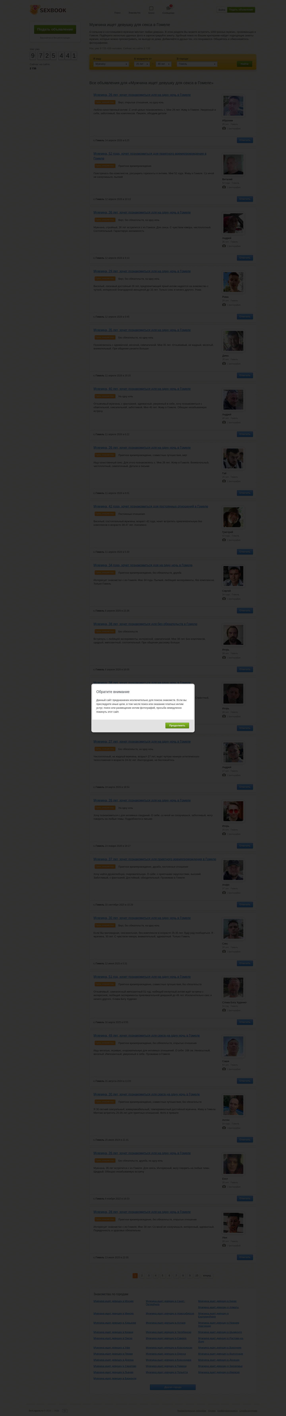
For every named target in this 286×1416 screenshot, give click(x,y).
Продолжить (177, 725)
